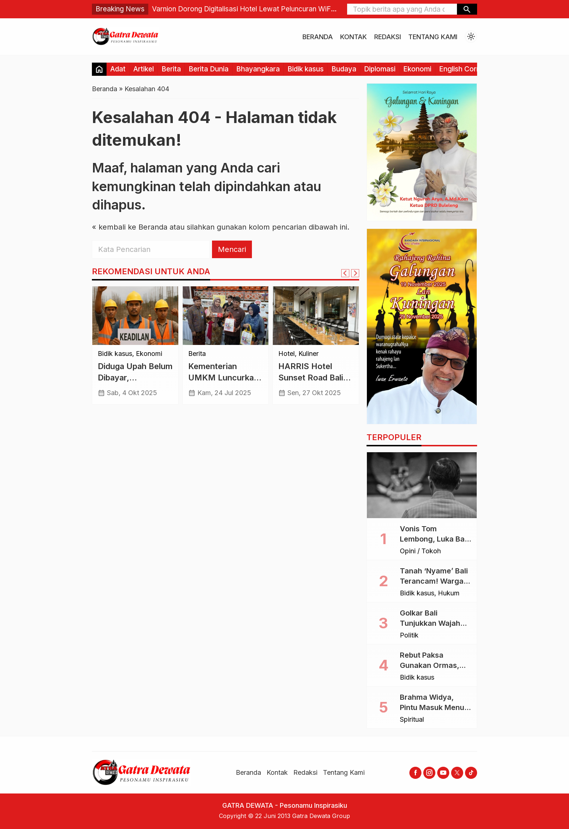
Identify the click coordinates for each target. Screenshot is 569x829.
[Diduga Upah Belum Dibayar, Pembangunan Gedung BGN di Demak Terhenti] (135, 315)
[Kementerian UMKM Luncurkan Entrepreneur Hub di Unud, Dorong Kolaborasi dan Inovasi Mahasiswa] (226, 315)
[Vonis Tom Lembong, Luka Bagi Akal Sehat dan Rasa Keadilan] (422, 485)
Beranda (317, 37)
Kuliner (308, 353)
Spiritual (412, 719)
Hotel (286, 353)
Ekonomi (417, 69)
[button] (467, 9)
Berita (171, 69)
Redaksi (387, 37)
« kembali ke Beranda (129, 227)
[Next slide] (355, 273)
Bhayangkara (258, 69)
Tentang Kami (432, 37)
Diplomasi (379, 69)
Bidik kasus (305, 69)
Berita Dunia (208, 69)
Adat (118, 69)
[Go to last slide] (345, 273)
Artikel (143, 69)
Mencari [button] (232, 249)
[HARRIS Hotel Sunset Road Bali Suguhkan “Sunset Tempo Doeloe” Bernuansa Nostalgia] (316, 315)
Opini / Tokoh (420, 551)
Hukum (449, 593)
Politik (409, 635)
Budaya (343, 69)
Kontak (353, 37)
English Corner (463, 69)
